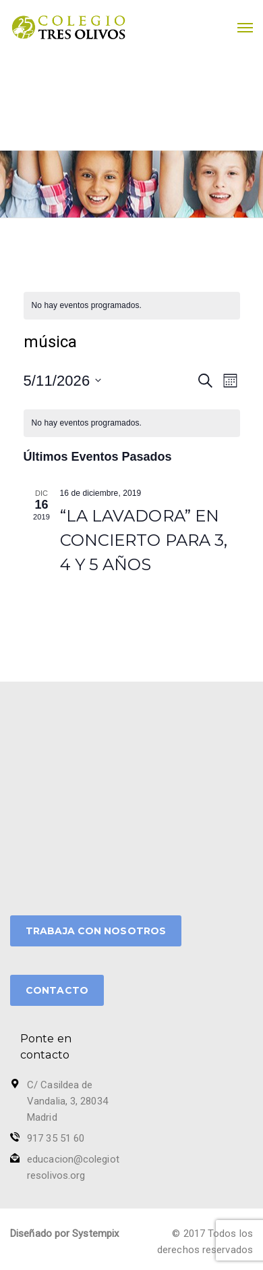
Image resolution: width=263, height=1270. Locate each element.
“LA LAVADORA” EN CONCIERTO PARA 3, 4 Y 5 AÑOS (144, 540)
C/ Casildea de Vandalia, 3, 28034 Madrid (67, 1101)
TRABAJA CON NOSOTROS (96, 931)
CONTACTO (57, 990)
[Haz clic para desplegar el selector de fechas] (63, 381)
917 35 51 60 (55, 1138)
